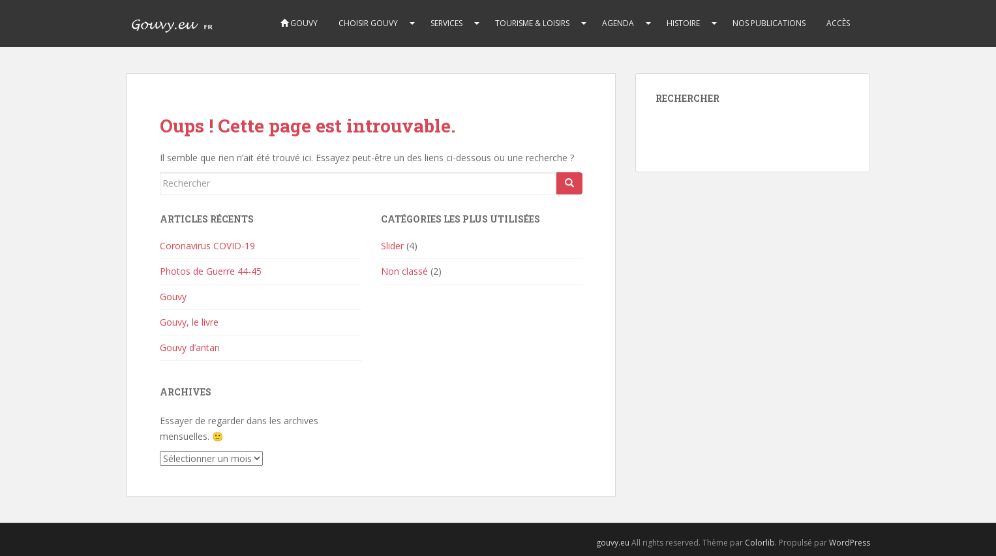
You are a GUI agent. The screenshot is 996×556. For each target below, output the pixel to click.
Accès (838, 23)
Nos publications (769, 23)
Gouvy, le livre (189, 322)
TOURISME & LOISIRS (532, 23)
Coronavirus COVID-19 (207, 245)
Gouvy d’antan (190, 347)
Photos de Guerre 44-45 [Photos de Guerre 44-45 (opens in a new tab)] (211, 271)
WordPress (849, 542)
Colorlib (760, 542)
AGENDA (618, 23)
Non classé (404, 271)
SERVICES (446, 23)
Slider (392, 245)
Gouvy (299, 23)
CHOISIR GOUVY (368, 23)
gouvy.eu (612, 542)
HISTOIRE (683, 23)
